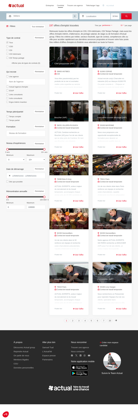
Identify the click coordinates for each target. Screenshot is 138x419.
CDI (10, 50)
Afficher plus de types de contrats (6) (26, 63)
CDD (11, 46)
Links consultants (16, 95)
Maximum (30, 155)
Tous (11, 43)
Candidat (60, 5)
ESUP (11, 91)
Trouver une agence (75, 5)
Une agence (14, 77)
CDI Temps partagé (16, 58)
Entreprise (50, 5)
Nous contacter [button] (77, 366)
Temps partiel (14, 120)
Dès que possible (16, 182)
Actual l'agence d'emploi (18, 87)
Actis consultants (15, 98)
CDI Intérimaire (15, 54)
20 (110, 335)
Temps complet (15, 117)
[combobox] (41, 16)
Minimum (9, 155)
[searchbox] (43, 16)
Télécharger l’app (92, 5)
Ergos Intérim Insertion (18, 102)
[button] (5, 414)
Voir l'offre (78, 93)
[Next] (116, 335)
